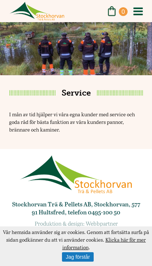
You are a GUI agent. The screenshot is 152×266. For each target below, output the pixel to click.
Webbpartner (102, 223)
